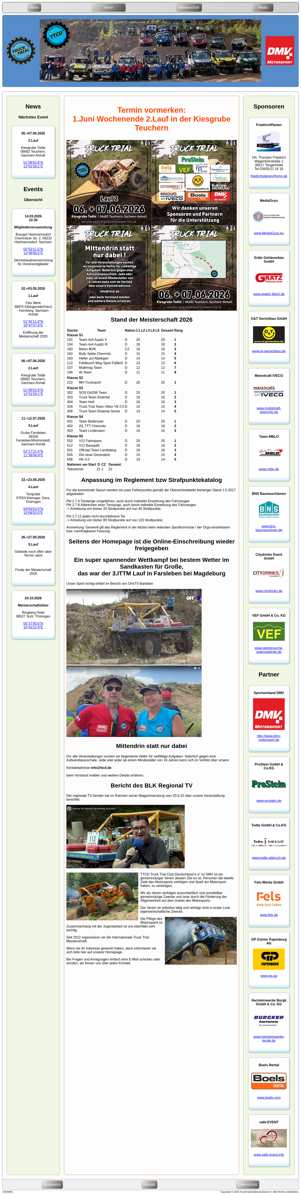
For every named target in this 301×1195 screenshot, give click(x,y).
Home (34, 7)
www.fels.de (269, 915)
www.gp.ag (269, 976)
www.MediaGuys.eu (269, 233)
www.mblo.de (269, 469)
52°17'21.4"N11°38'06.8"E (33, 453)
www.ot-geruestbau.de (269, 351)
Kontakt (149, 1184)
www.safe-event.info (269, 1155)
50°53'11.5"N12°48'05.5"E (33, 251)
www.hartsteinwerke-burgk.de (269, 1038)
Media (263, 7)
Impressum (52, 1184)
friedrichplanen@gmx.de (268, 176)
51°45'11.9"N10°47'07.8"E (33, 323)
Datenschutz (247, 1184)
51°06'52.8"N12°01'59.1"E (33, 164)
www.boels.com (269, 1097)
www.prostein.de (268, 801)
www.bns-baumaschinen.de (269, 528)
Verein (108, 7)
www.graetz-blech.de (269, 294)
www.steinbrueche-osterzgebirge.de (269, 650)
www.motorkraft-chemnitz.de (269, 410)
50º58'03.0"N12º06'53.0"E (33, 510)
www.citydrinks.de (269, 591)
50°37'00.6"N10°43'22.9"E (33, 625)
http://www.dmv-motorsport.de (269, 738)
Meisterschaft (189, 7)
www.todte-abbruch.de (269, 858)
